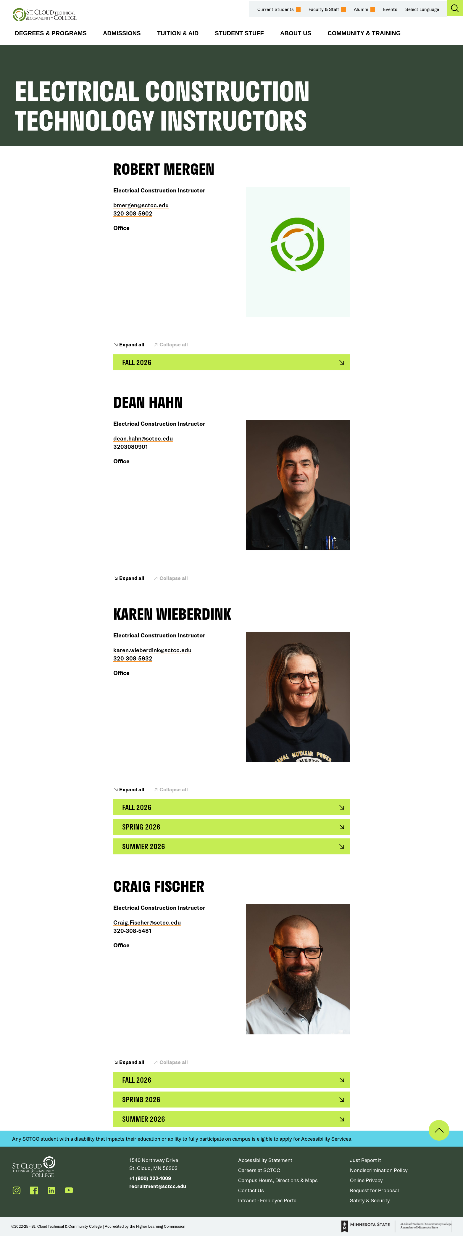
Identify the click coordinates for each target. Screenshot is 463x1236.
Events (390, 9)
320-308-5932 (132, 658)
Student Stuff (239, 33)
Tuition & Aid (178, 33)
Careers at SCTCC (259, 1170)
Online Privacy (366, 1180)
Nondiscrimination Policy (379, 1170)
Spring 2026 (141, 826)
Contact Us (251, 1190)
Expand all (131, 345)
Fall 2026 (137, 362)
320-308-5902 (132, 213)
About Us (295, 33)
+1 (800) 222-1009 (150, 1178)
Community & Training (364, 33)
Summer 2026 (143, 846)
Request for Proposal (374, 1190)
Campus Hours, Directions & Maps (278, 1180)
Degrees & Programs (51, 33)
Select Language (422, 9)
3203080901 (130, 447)
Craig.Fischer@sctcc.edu (147, 922)
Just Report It (365, 1160)
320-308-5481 (132, 931)
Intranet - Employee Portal (268, 1201)
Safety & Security (370, 1201)
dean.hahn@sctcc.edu (143, 438)
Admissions (122, 33)
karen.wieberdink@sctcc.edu (152, 650)
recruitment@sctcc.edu (157, 1186)
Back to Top (438, 1130)
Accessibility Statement (265, 1160)
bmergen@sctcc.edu (141, 205)
